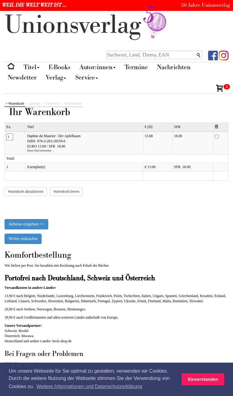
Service (86, 77)
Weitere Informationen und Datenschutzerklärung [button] (89, 386)
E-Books (59, 67)
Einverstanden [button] (203, 379)
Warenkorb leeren (66, 191)
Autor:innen (97, 67)
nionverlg (87, 25)
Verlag (56, 77)
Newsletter (22, 77)
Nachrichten (174, 67)
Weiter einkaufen (23, 238)
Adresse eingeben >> (26, 224)
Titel (31, 67)
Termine (136, 67)
